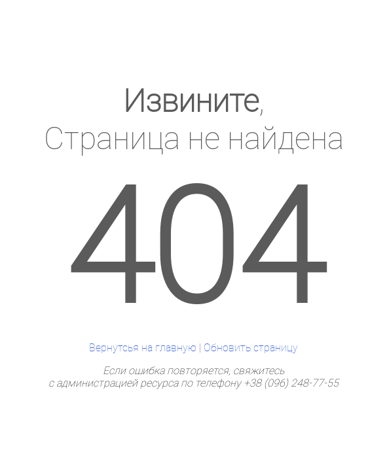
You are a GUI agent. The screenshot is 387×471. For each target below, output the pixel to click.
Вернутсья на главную (142, 347)
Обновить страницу (251, 347)
